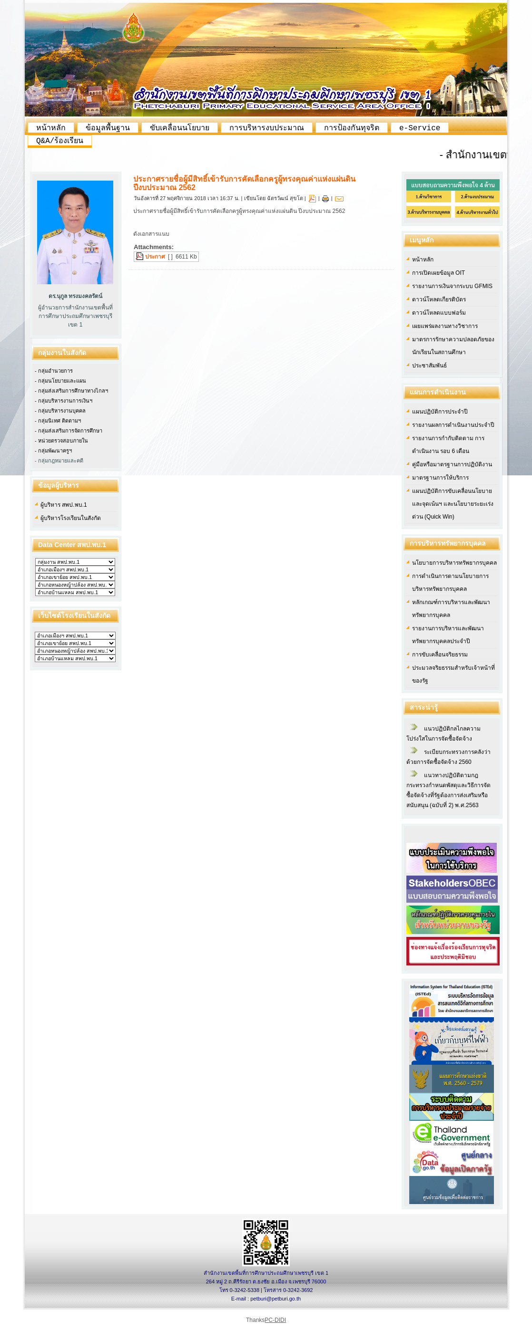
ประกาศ (155, 256)
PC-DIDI (275, 1320)
